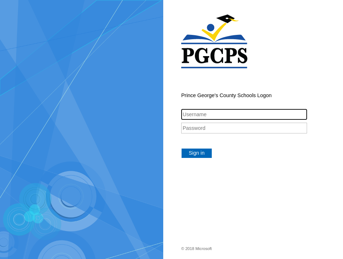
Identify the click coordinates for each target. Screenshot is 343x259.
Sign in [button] (197, 153)
